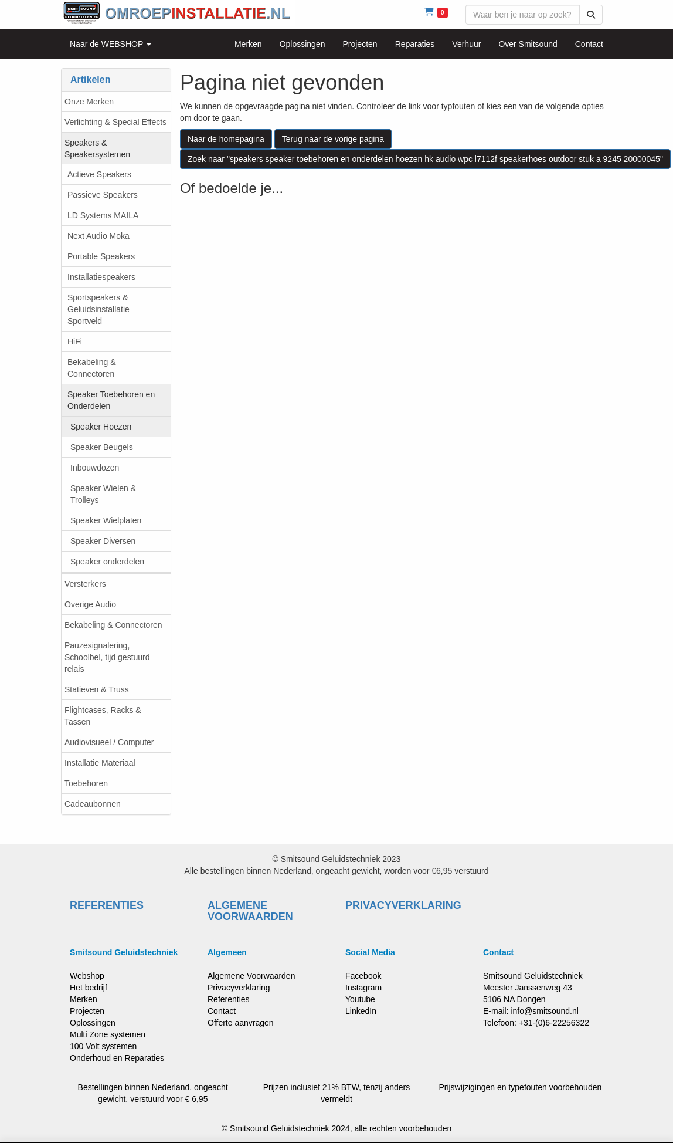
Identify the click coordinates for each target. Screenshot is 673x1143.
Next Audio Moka (98, 236)
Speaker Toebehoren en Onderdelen (111, 400)
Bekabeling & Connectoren (91, 367)
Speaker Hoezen (100, 426)
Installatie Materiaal (99, 762)
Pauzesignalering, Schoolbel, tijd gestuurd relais (107, 657)
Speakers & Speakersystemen (97, 148)
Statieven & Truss (96, 689)
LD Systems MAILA (102, 215)
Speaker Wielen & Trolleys (103, 494)
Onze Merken (89, 101)
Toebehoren (86, 783)
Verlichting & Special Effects (115, 122)
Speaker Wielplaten (105, 520)
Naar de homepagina (226, 139)
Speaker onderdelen (107, 561)
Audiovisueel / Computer (109, 742)
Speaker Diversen (102, 541)
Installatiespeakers (101, 277)
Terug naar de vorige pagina (333, 139)
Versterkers (85, 584)
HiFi (74, 341)
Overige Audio (90, 604)
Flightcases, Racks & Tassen (102, 715)
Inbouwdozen (94, 467)
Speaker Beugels (101, 447)
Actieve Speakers (99, 174)
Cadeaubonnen (92, 804)
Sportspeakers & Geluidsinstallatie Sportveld (98, 309)
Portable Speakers (101, 256)
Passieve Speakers (102, 194)
